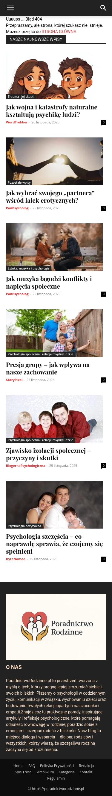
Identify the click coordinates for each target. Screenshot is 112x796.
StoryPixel (14, 379)
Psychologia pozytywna (24, 526)
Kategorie (67, 772)
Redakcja (86, 765)
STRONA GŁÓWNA (59, 31)
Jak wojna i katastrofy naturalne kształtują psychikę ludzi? (51, 110)
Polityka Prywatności (57, 765)
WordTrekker (16, 122)
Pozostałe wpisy (19, 182)
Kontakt (85, 772)
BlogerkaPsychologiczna (25, 465)
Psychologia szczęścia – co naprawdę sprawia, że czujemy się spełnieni (54, 543)
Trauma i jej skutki (21, 97)
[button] (10, 8)
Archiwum (45, 772)
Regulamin (56, 778)
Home (18, 765)
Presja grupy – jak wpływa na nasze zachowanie (48, 368)
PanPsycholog (17, 208)
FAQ (31, 765)
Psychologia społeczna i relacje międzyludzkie (40, 354)
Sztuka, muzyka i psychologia (29, 268)
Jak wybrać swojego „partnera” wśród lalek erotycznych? (50, 196)
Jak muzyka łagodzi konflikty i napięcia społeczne (49, 282)
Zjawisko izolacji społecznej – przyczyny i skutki (48, 454)
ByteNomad (15, 559)
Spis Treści (24, 772)
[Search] (103, 8)
